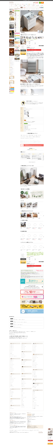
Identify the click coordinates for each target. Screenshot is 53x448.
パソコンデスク (23, 377)
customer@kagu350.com (32, 442)
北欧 (22, 406)
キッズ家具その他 (35, 391)
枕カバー (11, 416)
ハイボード (23, 384)
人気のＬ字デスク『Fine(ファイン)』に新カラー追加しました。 (16, 339)
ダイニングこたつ (23, 370)
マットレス (12, 409)
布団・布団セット (12, 406)
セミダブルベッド (12, 384)
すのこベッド (12, 376)
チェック (23, 413)
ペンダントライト (35, 359)
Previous (20, 155)
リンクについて (23, 445)
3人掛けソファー (12, 362)
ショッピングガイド (22, 268)
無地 (22, 410)
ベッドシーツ (12, 417)
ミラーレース (23, 421)
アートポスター (34, 417)
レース (22, 417)
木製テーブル (23, 359)
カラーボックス (12, 394)
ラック (11, 398)
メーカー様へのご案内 (11, 445)
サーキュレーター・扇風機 (35, 399)
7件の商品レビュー (32, 40)
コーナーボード (23, 385)
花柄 (22, 414)
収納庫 (33, 376)
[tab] (18, 427)
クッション (34, 410)
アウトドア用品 (34, 395)
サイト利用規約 (15, 445)
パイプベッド (12, 380)
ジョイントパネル (35, 377)
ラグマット (23, 395)
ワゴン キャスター (23, 137)
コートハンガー (12, 395)
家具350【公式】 (21, 139)
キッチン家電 (34, 402)
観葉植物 (34, 413)
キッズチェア (34, 387)
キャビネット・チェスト (27, 139)
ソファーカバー (12, 369)
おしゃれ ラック (27, 137)
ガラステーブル (23, 362)
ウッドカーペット (23, 396)
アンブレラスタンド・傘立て (36, 420)
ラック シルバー (31, 137)
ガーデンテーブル (35, 370)
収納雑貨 (34, 406)
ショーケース (31, 139)
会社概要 (31, 445)
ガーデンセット (34, 373)
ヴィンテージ (23, 407)
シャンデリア (34, 362)
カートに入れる (34, 280)
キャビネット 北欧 (31, 141)
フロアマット (23, 399)
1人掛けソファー (12, 359)
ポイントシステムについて (19, 445)
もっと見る (32, 94)
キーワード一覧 (26, 445)
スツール (11, 366)
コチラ (12, 438)
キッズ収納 (34, 388)
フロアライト (34, 366)
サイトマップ (11, 66)
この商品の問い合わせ (22, 269)
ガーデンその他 (34, 380)
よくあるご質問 (11, 58)
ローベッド (12, 377)
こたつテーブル (23, 369)
